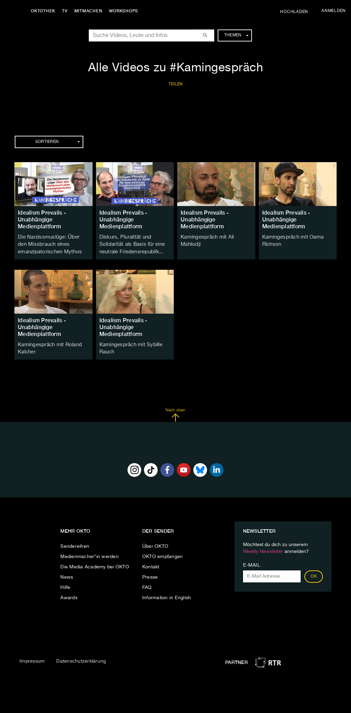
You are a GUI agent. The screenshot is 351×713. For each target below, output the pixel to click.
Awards (68, 594)
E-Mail (252, 562)
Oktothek (45, 11)
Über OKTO (155, 543)
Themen (236, 35)
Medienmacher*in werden (89, 553)
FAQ (147, 584)
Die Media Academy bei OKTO (94, 563)
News (66, 574)
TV (66, 11)
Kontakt (150, 563)
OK (314, 573)
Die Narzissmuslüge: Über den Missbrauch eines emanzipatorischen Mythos (52, 243)
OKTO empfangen (162, 553)
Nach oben (175, 412)
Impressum (32, 658)
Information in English (166, 594)
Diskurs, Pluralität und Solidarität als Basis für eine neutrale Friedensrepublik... (130, 243)
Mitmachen (90, 11)
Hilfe (65, 584)
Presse (150, 574)
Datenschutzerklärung (81, 658)
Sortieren (57, 142)
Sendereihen (74, 543)
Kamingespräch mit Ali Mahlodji (216, 236)
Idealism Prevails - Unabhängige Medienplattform (42, 219)
